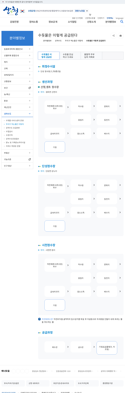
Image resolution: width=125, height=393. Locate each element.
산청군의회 (39, 10)
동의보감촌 (68, 10)
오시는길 (78, 371)
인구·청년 (7, 165)
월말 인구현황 (77, 18)
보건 (6, 87)
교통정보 (7, 81)
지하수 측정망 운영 (13, 146)
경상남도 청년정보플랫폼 (40, 349)
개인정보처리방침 (8, 371)
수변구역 (9, 135)
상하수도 (7, 113)
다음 (22, 349)
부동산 (6, 152)
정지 (18, 349)
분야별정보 (47, 40)
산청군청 (31, 10)
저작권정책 (65, 371)
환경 (6, 100)
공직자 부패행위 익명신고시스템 (109, 349)
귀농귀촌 (7, 159)
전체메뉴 (110, 18)
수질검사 (9, 131)
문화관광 (47, 10)
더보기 (27, 349)
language (120, 18)
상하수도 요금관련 (13, 127)
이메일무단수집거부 (29, 371)
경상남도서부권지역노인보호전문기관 (86, 349)
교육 (6, 68)
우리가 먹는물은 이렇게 (15, 124)
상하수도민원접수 (12, 138)
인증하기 (101, 18)
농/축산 (7, 94)
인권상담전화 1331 (63, 349)
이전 (14, 349)
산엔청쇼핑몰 (90, 18)
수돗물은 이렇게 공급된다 (96, 40)
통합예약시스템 (58, 10)
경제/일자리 (9, 74)
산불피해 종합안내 (11, 55)
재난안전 (7, 107)
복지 (6, 61)
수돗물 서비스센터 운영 (15, 120)
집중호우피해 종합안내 (13, 48)
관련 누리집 (80, 11)
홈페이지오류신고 (49, 371)
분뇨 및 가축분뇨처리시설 (15, 142)
